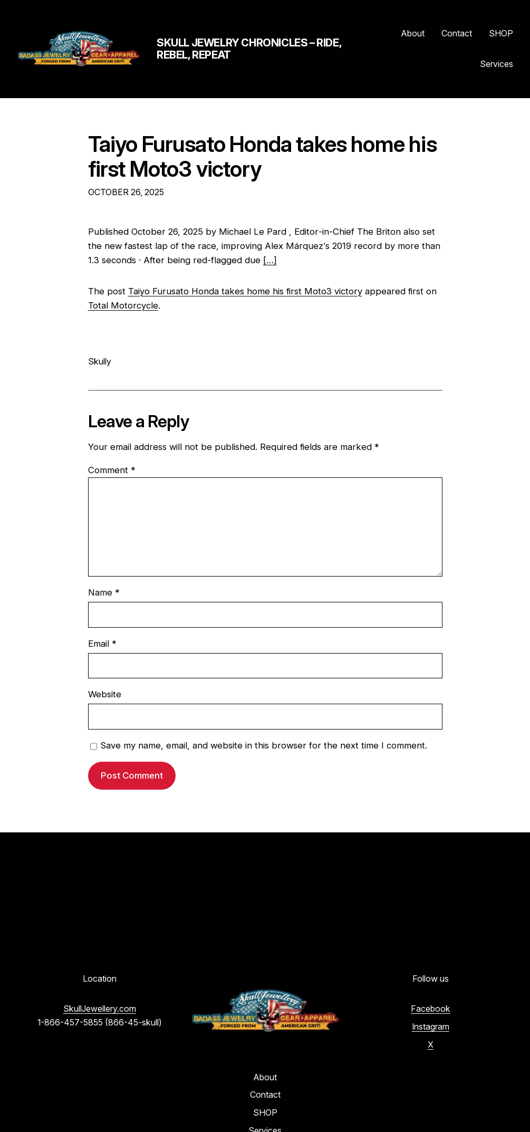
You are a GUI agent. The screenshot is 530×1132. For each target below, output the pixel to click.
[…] (270, 260)
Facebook (430, 1008)
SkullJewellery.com (99, 1008)
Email (102, 643)
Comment (112, 470)
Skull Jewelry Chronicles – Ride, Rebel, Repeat (249, 48)
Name (104, 592)
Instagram (430, 1026)
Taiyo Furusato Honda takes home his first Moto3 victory (262, 157)
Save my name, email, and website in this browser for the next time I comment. (264, 745)
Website (104, 694)
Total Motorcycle (123, 305)
